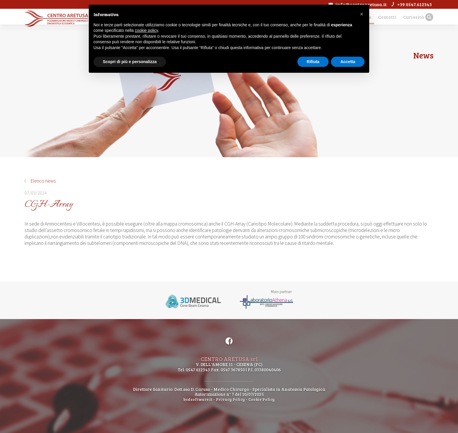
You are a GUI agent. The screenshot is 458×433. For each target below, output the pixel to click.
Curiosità (409, 18)
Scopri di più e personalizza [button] (130, 61)
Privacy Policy (230, 399)
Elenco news (43, 181)
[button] (361, 14)
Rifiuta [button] (313, 61)
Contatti (380, 18)
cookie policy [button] (146, 30)
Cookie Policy (262, 399)
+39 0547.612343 (410, 4)
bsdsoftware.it (197, 399)
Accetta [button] (347, 61)
